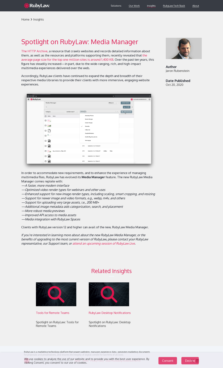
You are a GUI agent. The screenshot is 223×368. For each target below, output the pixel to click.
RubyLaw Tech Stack (174, 5)
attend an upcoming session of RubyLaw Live (103, 243)
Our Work (134, 5)
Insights (151, 5)
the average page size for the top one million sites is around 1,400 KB (84, 57)
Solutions (116, 5)
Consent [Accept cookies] (167, 362)
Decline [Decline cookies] (190, 362)
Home (25, 19)
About (195, 5)
